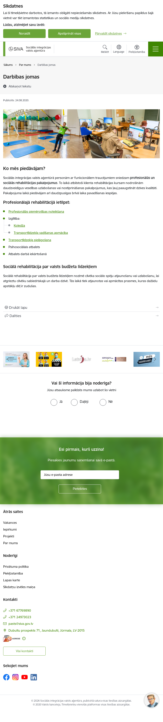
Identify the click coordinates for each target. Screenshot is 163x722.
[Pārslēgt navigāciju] (155, 49)
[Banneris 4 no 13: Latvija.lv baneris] (81, 359)
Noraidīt (24, 33)
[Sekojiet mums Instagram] (15, 677)
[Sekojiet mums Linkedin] (34, 677)
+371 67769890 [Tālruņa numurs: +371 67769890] (19, 610)
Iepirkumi (10, 529)
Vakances (10, 523)
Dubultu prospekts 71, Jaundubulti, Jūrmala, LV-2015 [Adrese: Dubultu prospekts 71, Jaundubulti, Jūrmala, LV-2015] (46, 630)
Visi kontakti (24, 651)
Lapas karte (11, 580)
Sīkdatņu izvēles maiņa (19, 587)
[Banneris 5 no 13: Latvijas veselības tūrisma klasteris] (114, 359)
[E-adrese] (11, 638)
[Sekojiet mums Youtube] (24, 677)
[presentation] (35, 421)
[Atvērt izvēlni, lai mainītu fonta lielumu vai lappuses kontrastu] (136, 50)
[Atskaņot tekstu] (20, 86)
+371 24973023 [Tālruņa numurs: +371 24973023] (19, 617)
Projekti (8, 536)
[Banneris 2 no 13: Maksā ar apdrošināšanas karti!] (16, 359)
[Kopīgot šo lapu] (81, 316)
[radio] (56, 401)
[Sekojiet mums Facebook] (6, 677)
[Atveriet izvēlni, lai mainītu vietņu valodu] (118, 49)
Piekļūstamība (13, 573)
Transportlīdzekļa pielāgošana (29, 240)
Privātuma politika (16, 567)
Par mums (10, 543)
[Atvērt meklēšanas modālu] (105, 50)
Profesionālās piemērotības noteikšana (36, 211)
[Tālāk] (155, 359)
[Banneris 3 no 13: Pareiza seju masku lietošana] (49, 359)
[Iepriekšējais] (8, 359)
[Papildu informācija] (23, 638)
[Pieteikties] (80, 489)
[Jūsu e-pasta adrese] (80, 474)
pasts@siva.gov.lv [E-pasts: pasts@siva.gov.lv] (20, 624)
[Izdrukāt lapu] (81, 307)
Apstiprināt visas (69, 33)
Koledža (19, 225)
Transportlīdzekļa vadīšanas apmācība (41, 233)
